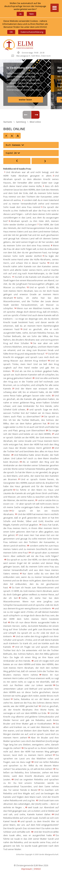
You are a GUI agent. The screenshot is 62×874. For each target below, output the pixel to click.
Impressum (26, 869)
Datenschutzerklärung (32, 31)
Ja (20, 14)
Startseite (7, 121)
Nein (31, 14)
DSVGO (37, 869)
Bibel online (35, 121)
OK (11, 32)
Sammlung (21, 121)
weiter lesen (25, 99)
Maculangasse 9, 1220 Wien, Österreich (31, 56)
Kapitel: (11, 153)
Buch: (13, 145)
